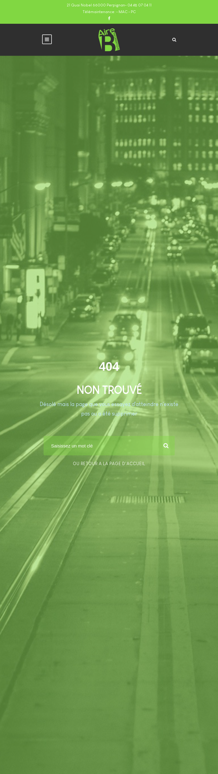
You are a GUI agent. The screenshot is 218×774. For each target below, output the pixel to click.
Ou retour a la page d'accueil (109, 463)
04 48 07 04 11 (139, 5)
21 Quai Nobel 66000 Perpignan (96, 5)
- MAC (122, 11)
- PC (132, 11)
